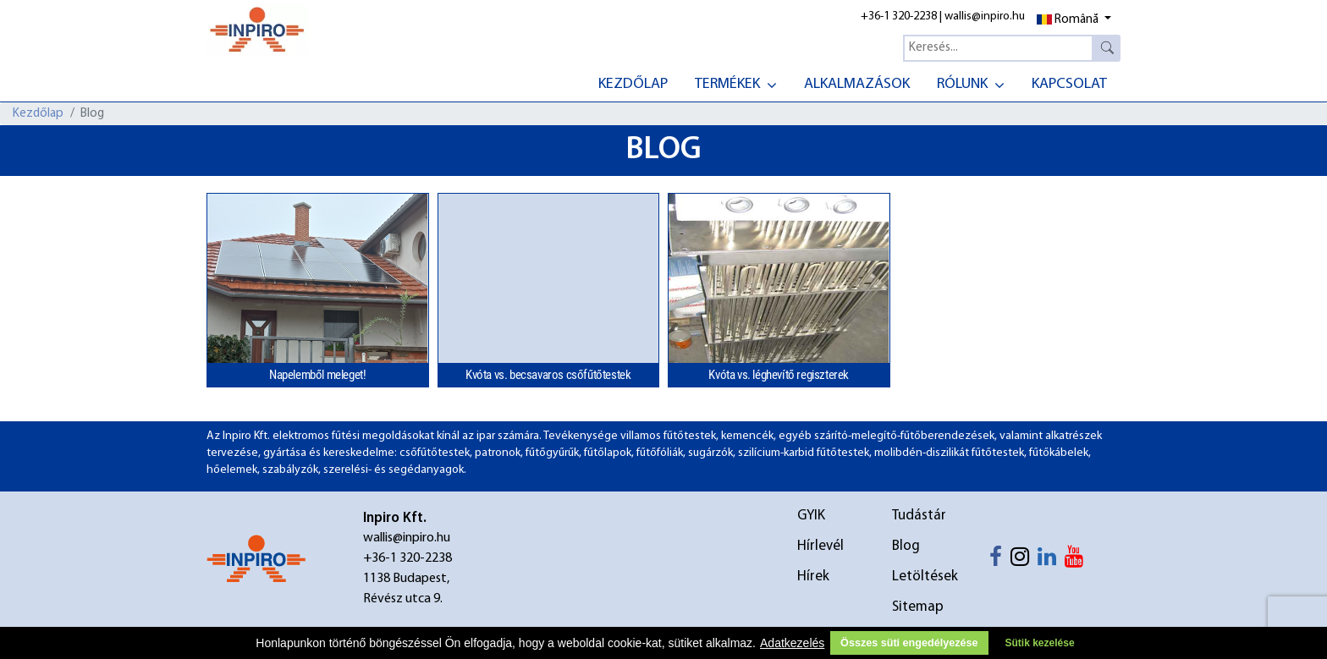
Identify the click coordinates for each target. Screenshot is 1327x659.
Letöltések (925, 576)
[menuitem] (633, 82)
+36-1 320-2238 (899, 16)
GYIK (811, 515)
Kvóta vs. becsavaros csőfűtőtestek (547, 374)
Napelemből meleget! (317, 374)
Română (1067, 20)
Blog (906, 546)
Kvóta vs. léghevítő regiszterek (778, 374)
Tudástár (919, 515)
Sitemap (918, 607)
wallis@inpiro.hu (984, 16)
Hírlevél (820, 546)
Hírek (813, 576)
